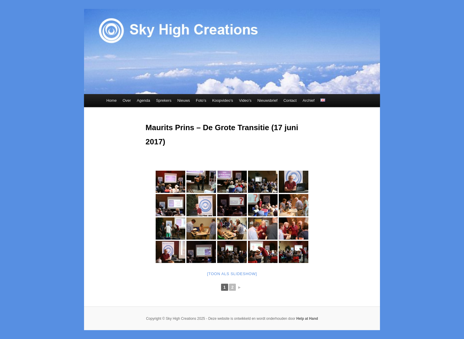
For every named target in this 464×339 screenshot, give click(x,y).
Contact (290, 100)
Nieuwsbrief (267, 100)
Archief (308, 100)
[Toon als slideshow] (232, 274)
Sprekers (163, 100)
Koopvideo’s (222, 100)
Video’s (245, 100)
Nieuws (183, 100)
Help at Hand (307, 319)
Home (111, 100)
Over (127, 100)
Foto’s (201, 100)
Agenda (143, 100)
